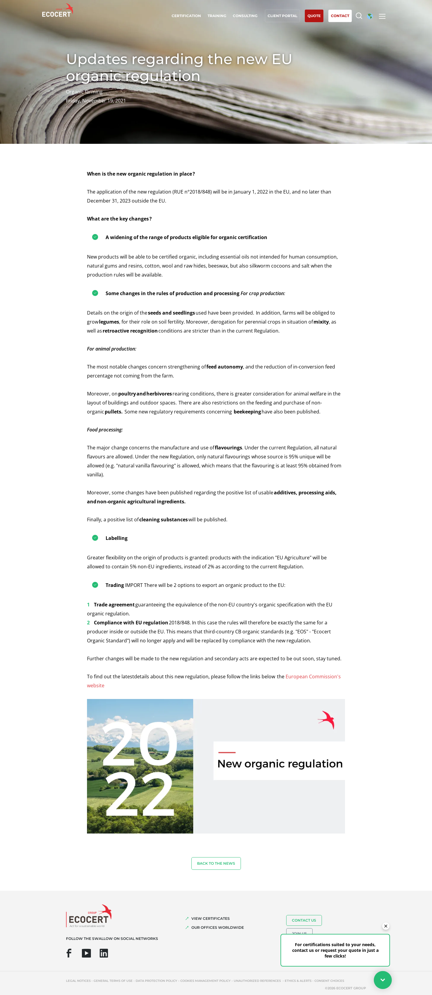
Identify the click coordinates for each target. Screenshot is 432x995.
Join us (299, 933)
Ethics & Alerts (298, 981)
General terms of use (113, 981)
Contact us (304, 920)
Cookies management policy (205, 981)
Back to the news (216, 863)
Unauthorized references (258, 981)
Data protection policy (156, 981)
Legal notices (78, 981)
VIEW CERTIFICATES (210, 918)
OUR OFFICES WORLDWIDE (217, 927)
